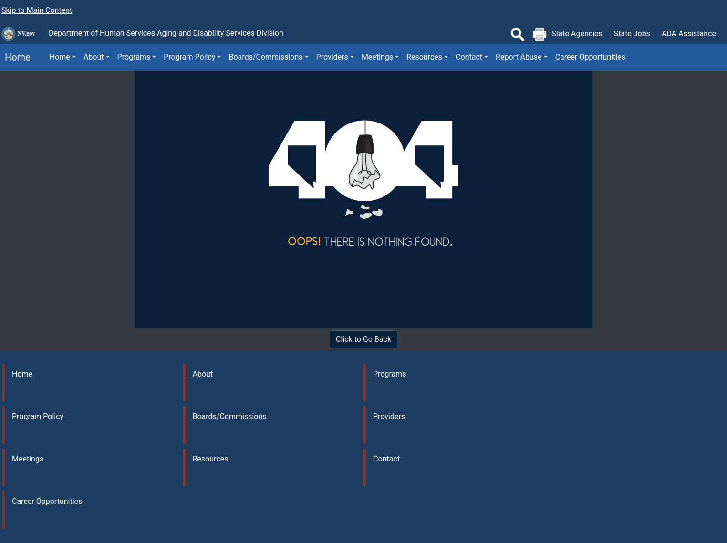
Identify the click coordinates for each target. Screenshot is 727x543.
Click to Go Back (363, 339)
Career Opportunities (590, 56)
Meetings (27, 458)
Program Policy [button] (189, 56)
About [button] (93, 56)
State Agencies (576, 33)
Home (15, 57)
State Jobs (632, 33)
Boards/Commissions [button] (265, 56)
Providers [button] (332, 56)
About (203, 374)
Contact (386, 458)
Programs (389, 374)
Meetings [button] (377, 56)
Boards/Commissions (230, 416)
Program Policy (37, 416)
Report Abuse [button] (518, 56)
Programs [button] (134, 56)
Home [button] (60, 56)
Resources (210, 458)
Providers (389, 416)
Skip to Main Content (36, 10)
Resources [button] (424, 56)
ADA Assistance (689, 33)
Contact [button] (469, 56)
